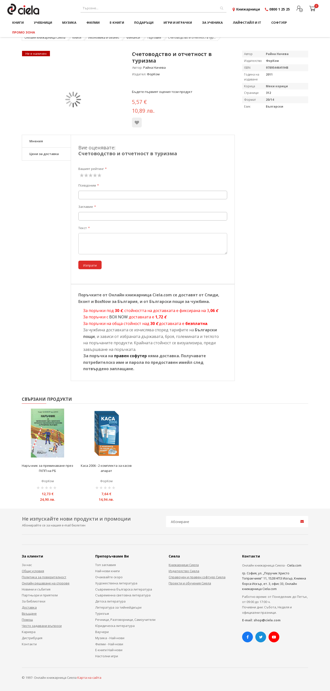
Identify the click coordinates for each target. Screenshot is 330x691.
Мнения (36, 141)
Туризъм (102, 613)
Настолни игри (106, 656)
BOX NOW (118, 317)
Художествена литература (116, 583)
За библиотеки (33, 601)
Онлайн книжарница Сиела (44, 37)
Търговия (154, 37)
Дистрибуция (32, 638)
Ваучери (102, 632)
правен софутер (130, 355)
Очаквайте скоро (109, 577)
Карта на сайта (89, 677)
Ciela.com (294, 565)
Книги (76, 37)
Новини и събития (36, 589)
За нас (27, 565)
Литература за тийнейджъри (118, 607)
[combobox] (153, 8)
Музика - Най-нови (109, 638)
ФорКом (153, 74)
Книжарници (248, 9)
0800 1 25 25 (279, 9)
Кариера (28, 632)
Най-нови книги (107, 571)
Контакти (29, 644)
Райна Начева (154, 67)
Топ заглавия (105, 565)
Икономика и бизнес (103, 37)
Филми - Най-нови (109, 644)
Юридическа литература (115, 626)
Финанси (133, 37)
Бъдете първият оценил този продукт (162, 91)
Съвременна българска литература (123, 589)
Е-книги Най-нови (108, 650)
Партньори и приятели (40, 595)
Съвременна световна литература (123, 595)
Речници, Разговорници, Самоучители (125, 619)
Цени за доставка (44, 154)
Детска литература (110, 601)
